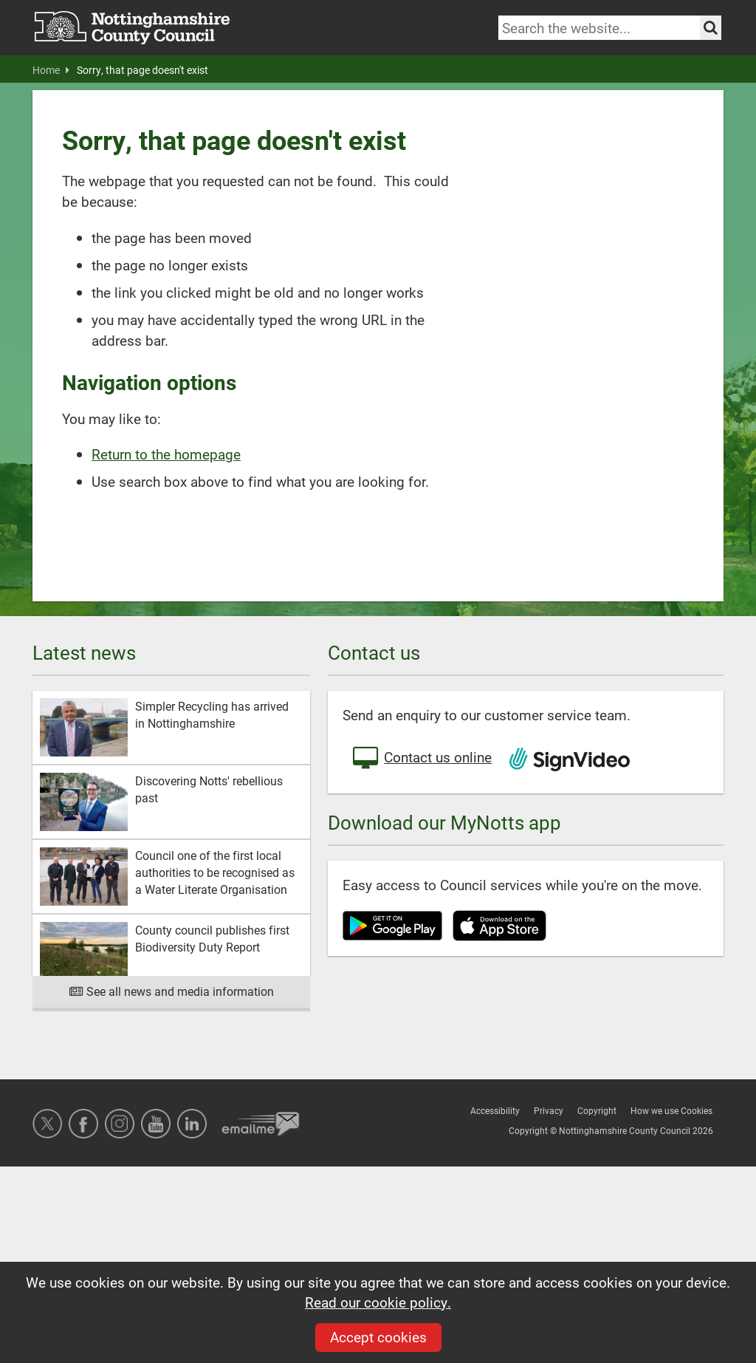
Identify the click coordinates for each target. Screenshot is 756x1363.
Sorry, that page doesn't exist (142, 70)
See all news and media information (172, 991)
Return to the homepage (166, 454)
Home (50, 70)
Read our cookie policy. (378, 1302)
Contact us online (421, 759)
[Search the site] (710, 28)
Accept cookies (378, 1337)
